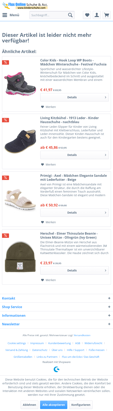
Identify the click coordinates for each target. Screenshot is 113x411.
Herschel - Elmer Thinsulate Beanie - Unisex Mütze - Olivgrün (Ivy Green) (69, 235)
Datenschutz (39, 350)
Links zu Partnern (47, 357)
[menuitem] (10, 15)
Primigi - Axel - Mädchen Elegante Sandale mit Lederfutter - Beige (73, 178)
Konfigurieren (80, 405)
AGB (77, 343)
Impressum (37, 343)
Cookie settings (17, 343)
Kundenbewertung (59, 343)
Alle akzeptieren (53, 405)
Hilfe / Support (75, 350)
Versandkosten (82, 335)
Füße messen (97, 350)
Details (86, 96)
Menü (10, 14)
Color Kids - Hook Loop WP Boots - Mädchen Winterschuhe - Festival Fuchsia (73, 62)
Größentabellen (23, 357)
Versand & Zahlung (16, 350)
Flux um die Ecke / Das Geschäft (80, 357)
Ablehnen (29, 405)
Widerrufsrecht (93, 343)
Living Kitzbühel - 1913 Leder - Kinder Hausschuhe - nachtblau (69, 120)
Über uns (57, 350)
